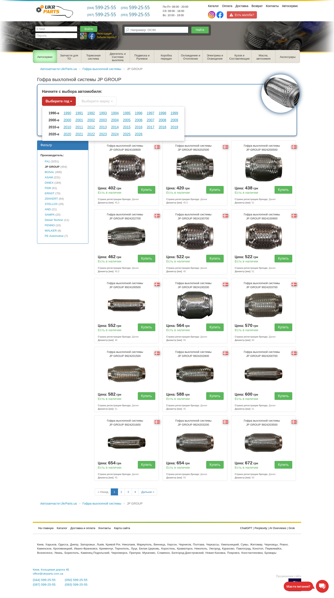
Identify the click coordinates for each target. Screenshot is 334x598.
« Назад (103, 492)
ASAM (49, 177)
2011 (79, 127)
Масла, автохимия (263, 57)
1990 (67, 113)
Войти (89, 29)
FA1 (47, 161)
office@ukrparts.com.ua (48, 573)
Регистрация (104, 33)
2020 (67, 134)
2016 (139, 127)
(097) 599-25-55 (44, 584)
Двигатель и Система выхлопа (118, 57)
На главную (46, 528)
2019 (174, 127)
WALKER (51, 230)
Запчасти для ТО (69, 57)
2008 (162, 120)
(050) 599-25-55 (76, 580)
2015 (127, 127)
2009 (174, 120)
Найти (200, 29)
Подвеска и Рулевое (142, 57)
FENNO (50, 225)
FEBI (48, 188)
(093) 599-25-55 (76, 584)
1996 (139, 113)
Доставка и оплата (83, 528)
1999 (174, 113)
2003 (103, 120)
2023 (103, 134)
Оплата (227, 6)
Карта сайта (122, 528)
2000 (67, 120)
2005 (127, 120)
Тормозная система (93, 57)
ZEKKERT (51, 198)
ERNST (50, 193)
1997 (150, 113)
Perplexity (261, 528)
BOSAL (49, 172)
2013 (103, 127)
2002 (91, 120)
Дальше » (147, 492)
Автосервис (290, 6)
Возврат (257, 6)
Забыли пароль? (107, 37)
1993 (103, 113)
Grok (292, 528)
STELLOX (51, 204)
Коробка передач (166, 57)
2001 (79, 120)
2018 (162, 127)
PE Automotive (54, 235)
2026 (139, 134)
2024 (115, 134)
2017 (150, 127)
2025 (127, 134)
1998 (162, 113)
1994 (115, 113)
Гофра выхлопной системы (125, 147)
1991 (79, 113)
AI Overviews (277, 528)
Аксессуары (288, 57)
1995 (127, 113)
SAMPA (50, 214)
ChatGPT (246, 528)
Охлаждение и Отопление (190, 57)
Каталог (213, 6)
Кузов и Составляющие (239, 57)
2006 (139, 120)
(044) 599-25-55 (44, 580)
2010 (67, 127)
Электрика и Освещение (215, 57)
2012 (91, 127)
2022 (91, 134)
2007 (150, 120)
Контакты (272, 6)
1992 (91, 113)
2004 (115, 120)
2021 (79, 134)
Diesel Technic (54, 220)
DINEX (49, 182)
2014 (115, 127)
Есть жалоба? (242, 15)
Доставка (242, 6)
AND (48, 209)
